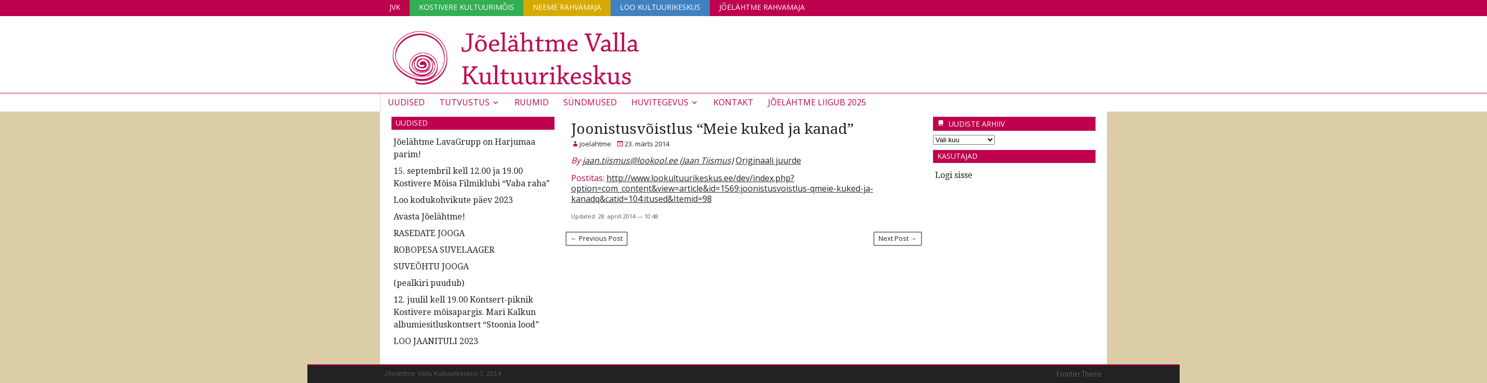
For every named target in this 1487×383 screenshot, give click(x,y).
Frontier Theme (1079, 374)
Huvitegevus (659, 102)
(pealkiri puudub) (429, 283)
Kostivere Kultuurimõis (466, 7)
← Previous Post (597, 238)
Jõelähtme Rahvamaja (762, 7)
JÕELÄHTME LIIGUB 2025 (817, 102)
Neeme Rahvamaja (567, 7)
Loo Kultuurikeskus (660, 7)
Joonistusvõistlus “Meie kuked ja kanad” (712, 129)
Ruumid (532, 102)
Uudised (406, 102)
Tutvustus (464, 102)
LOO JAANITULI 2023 (436, 341)
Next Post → (897, 238)
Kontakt (733, 102)
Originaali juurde (768, 160)
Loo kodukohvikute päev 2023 (453, 200)
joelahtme (595, 143)
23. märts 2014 (647, 143)
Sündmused (590, 102)
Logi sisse (953, 175)
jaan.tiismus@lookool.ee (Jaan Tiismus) (658, 160)
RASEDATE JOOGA (429, 233)
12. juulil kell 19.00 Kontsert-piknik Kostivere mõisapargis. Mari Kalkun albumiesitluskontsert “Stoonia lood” (466, 312)
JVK (394, 7)
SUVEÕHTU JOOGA (431, 266)
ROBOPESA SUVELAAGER (444, 250)
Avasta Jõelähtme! (429, 217)
